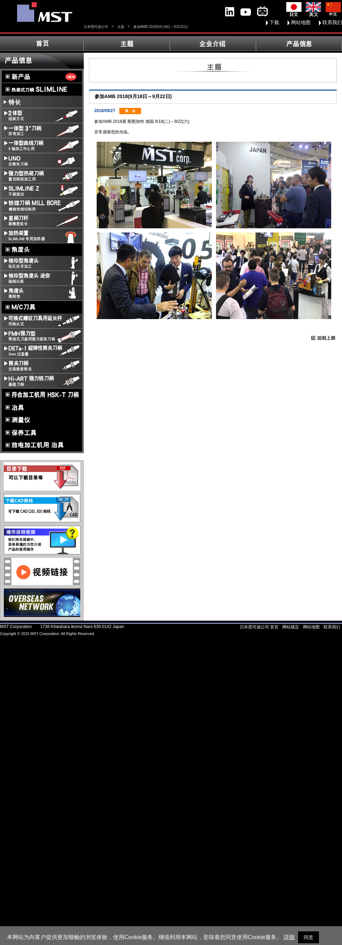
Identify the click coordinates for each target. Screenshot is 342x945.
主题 (120, 27)
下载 (274, 22)
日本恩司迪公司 (96, 27)
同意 (308, 937)
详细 (289, 937)
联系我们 (332, 22)
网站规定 (290, 627)
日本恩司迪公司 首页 (259, 627)
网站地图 (301, 22)
